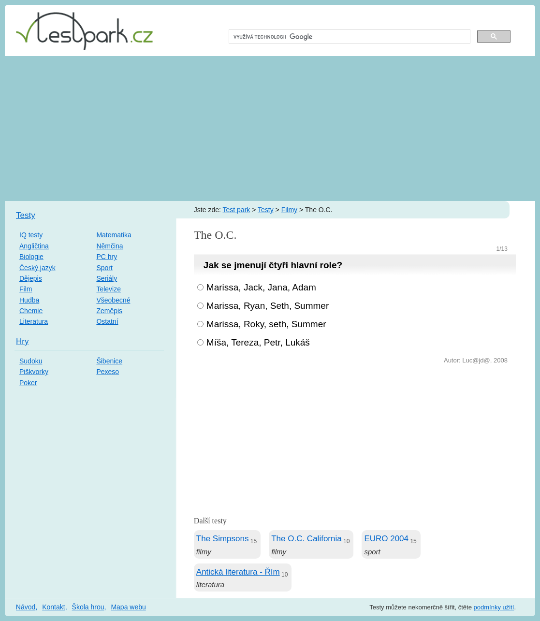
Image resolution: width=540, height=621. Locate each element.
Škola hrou (88, 607)
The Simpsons (222, 538)
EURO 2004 (386, 538)
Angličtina (34, 246)
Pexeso (107, 371)
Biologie (31, 256)
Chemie (31, 311)
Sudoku (30, 361)
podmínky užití (494, 607)
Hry (22, 341)
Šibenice (109, 361)
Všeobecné (113, 300)
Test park (236, 210)
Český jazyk (37, 268)
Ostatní (107, 321)
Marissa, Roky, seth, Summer (266, 324)
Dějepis (30, 278)
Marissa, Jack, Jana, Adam (261, 287)
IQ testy (31, 235)
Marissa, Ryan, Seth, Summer (267, 306)
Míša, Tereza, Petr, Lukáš (258, 342)
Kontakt (53, 607)
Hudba (29, 300)
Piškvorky (33, 371)
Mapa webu (128, 607)
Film (25, 289)
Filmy (289, 210)
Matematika (113, 235)
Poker (28, 383)
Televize (108, 289)
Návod (25, 607)
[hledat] (349, 36)
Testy (266, 210)
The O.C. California (306, 538)
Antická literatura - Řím (238, 572)
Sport (104, 268)
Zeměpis (109, 311)
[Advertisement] (270, 128)
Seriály (106, 278)
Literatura (33, 321)
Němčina (109, 246)
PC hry (106, 256)
